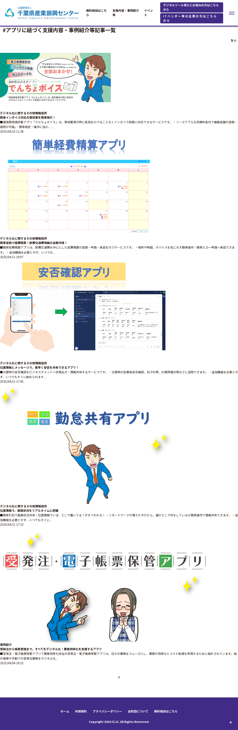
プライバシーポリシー (107, 711)
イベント (148, 12)
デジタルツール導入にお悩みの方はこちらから (191, 7)
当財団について (138, 711)
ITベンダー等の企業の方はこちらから (190, 18)
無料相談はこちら (96, 12)
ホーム (64, 711)
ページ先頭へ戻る (230, 722)
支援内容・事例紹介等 (126, 12)
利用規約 (81, 711)
